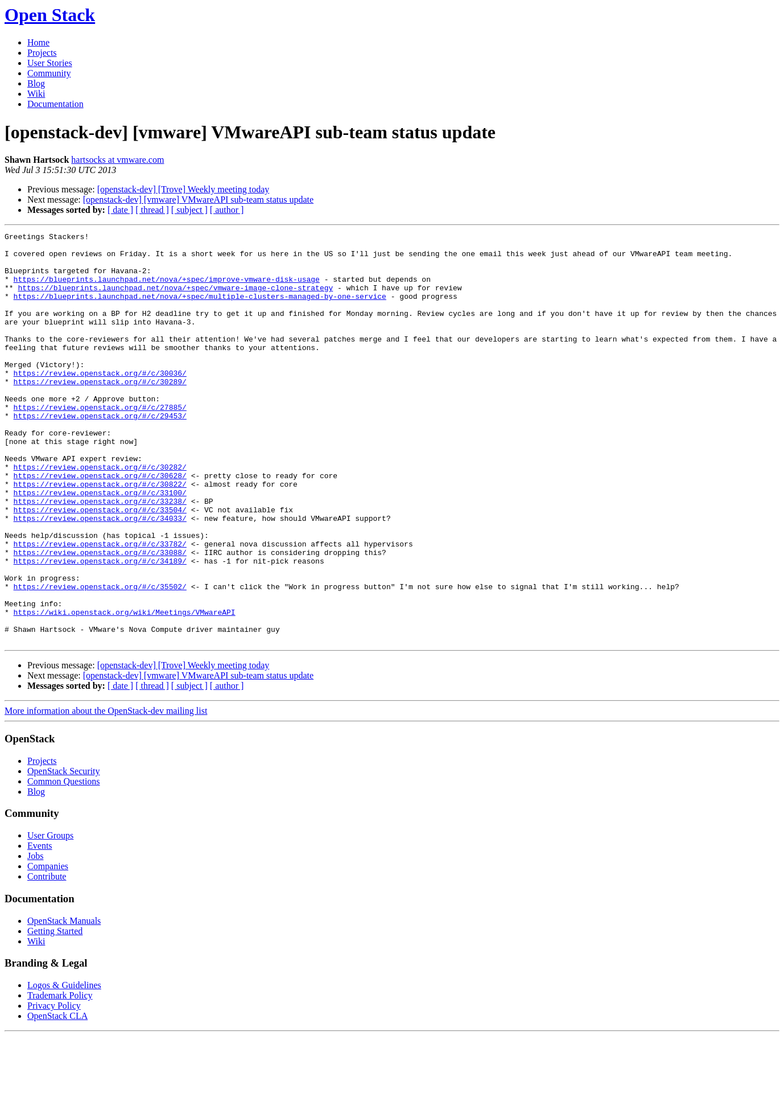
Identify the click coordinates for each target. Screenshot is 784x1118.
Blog (36, 83)
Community (49, 73)
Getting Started (54, 1013)
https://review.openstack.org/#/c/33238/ (100, 555)
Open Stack (50, 15)
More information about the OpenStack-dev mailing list (106, 793)
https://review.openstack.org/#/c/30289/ (100, 412)
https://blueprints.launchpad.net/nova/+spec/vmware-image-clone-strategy (175, 299)
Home (38, 42)
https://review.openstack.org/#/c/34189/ (100, 627)
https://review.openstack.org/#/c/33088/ (100, 617)
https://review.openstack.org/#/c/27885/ (100, 443)
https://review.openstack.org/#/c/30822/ (100, 535)
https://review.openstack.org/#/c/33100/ (100, 545)
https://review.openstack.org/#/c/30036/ (100, 402)
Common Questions (63, 863)
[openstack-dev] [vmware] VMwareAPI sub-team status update (198, 199)
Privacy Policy (54, 1087)
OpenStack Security (63, 853)
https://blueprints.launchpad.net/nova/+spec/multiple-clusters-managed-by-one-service (200, 310)
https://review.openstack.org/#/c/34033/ (100, 576)
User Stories (49, 63)
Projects (42, 52)
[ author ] (227, 210)
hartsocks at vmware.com (117, 160)
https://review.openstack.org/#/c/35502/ (100, 658)
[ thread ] (152, 210)
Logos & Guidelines (64, 1067)
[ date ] (120, 210)
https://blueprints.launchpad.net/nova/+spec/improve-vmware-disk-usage (167, 289)
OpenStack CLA (57, 1098)
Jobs (35, 938)
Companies (47, 948)
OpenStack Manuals (64, 1003)
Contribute (46, 958)
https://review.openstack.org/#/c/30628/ (100, 525)
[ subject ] (189, 210)
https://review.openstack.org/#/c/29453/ (100, 453)
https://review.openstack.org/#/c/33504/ (100, 566)
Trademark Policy (60, 1077)
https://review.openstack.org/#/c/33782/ (100, 607)
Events (39, 927)
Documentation (55, 104)
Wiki (36, 93)
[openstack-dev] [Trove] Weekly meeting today (183, 189)
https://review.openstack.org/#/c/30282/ (100, 514)
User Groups (50, 917)
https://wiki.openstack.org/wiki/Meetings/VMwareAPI (125, 689)
